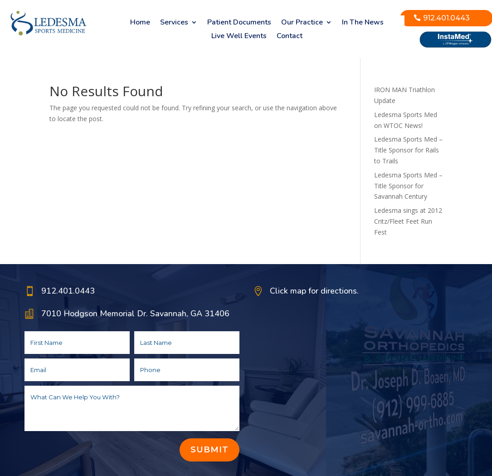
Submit (209, 450)
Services (174, 23)
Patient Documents (239, 23)
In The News (363, 23)
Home (140, 23)
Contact (289, 37)
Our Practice (302, 23)
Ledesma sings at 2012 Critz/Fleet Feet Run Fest (408, 221)
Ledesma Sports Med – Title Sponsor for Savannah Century (408, 186)
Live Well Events (239, 37)
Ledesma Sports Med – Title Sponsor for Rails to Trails (408, 150)
